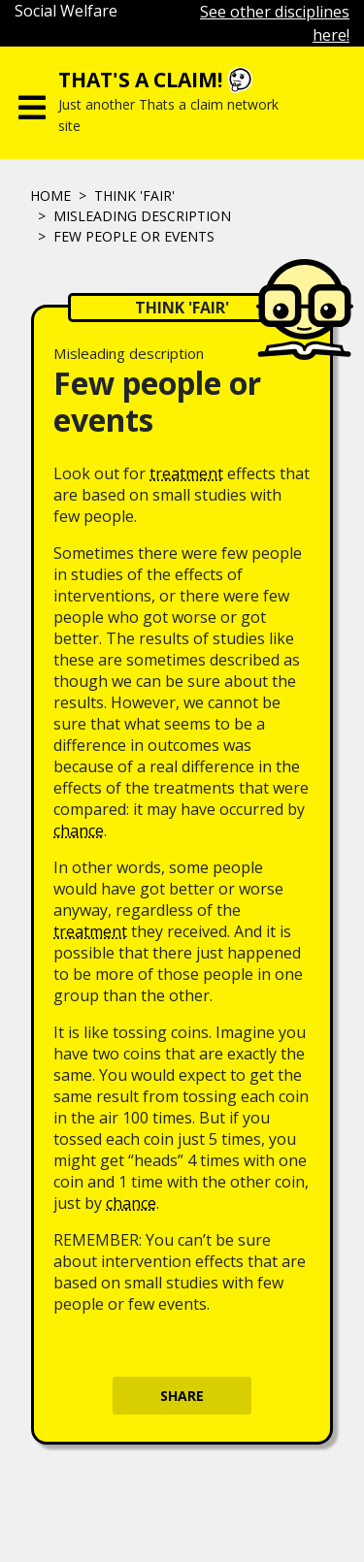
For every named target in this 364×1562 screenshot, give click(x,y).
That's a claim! (140, 79)
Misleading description (142, 216)
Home (50, 195)
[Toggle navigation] (32, 102)
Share (182, 1395)
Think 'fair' (134, 195)
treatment (186, 473)
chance (78, 830)
